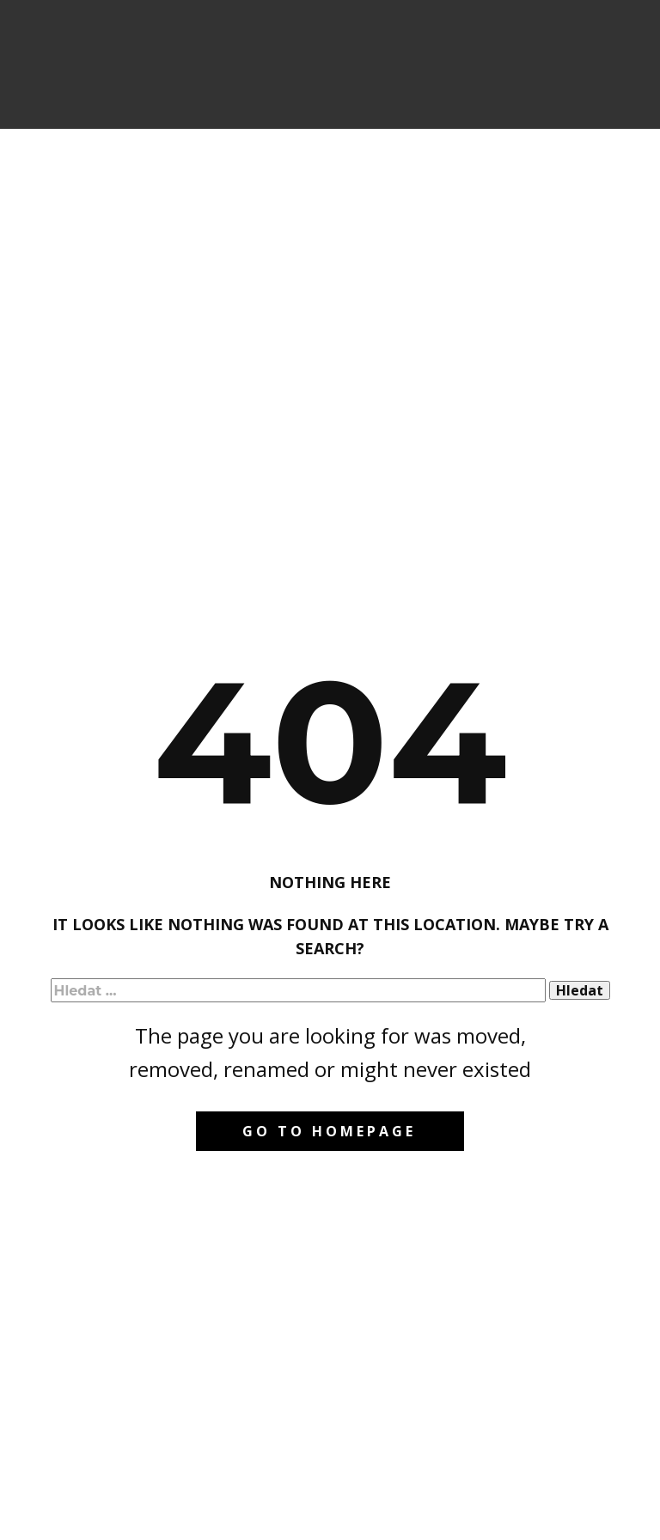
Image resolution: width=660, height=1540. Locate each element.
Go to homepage (329, 1131)
